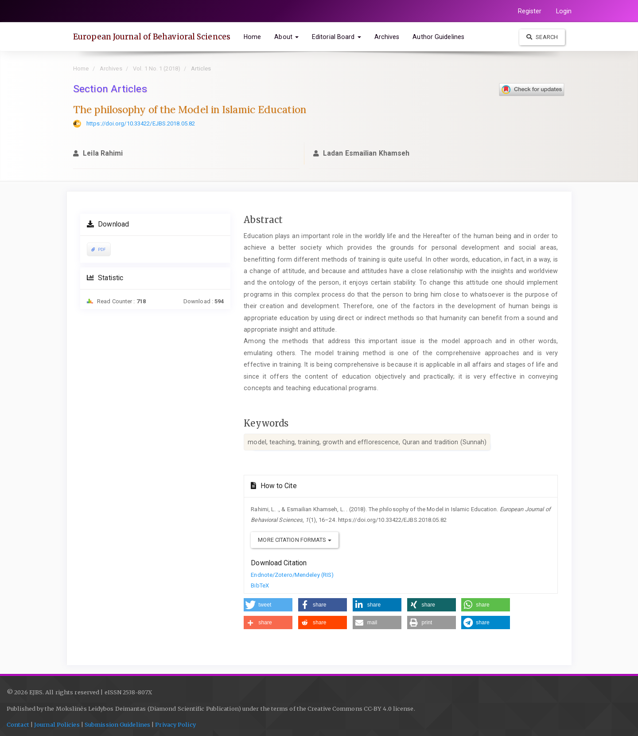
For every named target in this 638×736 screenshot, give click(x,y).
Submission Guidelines (117, 724)
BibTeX (260, 585)
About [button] (286, 36)
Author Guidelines (438, 36)
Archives (387, 36)
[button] (268, 604)
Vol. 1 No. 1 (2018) (156, 68)
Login (564, 11)
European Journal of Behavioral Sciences (151, 37)
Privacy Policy (175, 724)
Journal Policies (57, 724)
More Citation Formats (294, 539)
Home (252, 36)
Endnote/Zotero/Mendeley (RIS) (292, 575)
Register (530, 11)
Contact (18, 724)
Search (542, 37)
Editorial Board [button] (336, 36)
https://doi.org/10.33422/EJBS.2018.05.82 (140, 123)
